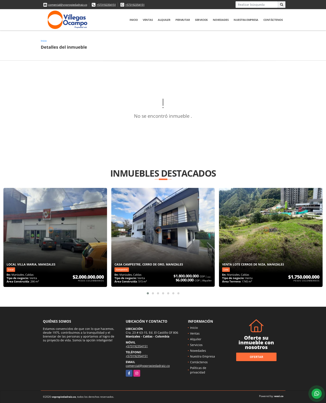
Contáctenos (273, 20)
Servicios (201, 20)
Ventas (148, 20)
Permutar (182, 20)
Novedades (221, 20)
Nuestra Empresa (246, 20)
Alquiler (164, 20)
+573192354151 (106, 5)
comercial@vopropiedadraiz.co (67, 5)
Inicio (134, 20)
